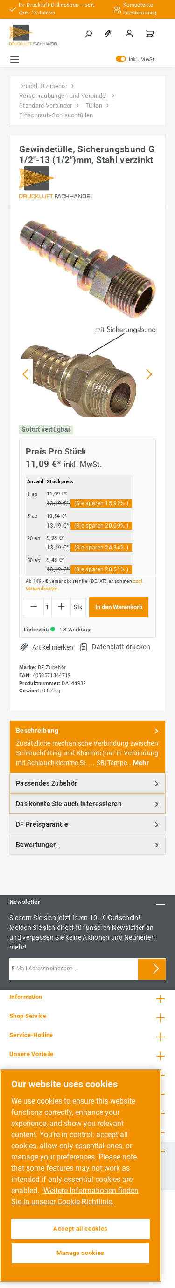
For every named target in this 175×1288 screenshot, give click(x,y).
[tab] (87, 746)
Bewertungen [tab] (88, 845)
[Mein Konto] (130, 33)
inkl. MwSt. (136, 60)
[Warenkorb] (151, 33)
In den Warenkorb (118, 606)
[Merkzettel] (110, 33)
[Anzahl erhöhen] (61, 607)
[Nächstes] (149, 374)
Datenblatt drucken (121, 647)
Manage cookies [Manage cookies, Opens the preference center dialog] (80, 1252)
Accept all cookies (80, 1228)
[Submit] (156, 969)
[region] (80, 1175)
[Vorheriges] (26, 374)
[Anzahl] (47, 607)
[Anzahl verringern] (34, 607)
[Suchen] (89, 33)
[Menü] (14, 60)
